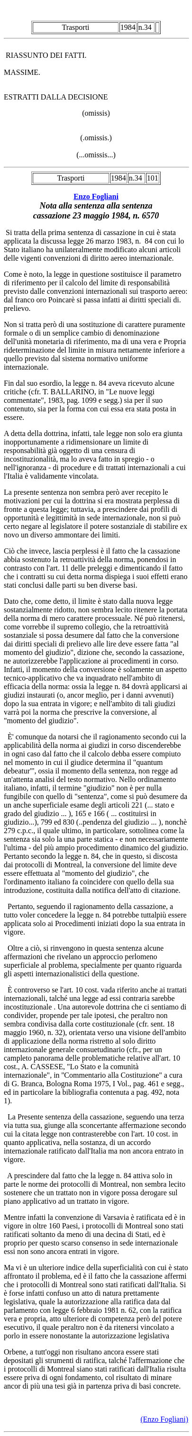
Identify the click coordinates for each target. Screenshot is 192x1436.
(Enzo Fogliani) (164, 1419)
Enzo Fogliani (96, 196)
